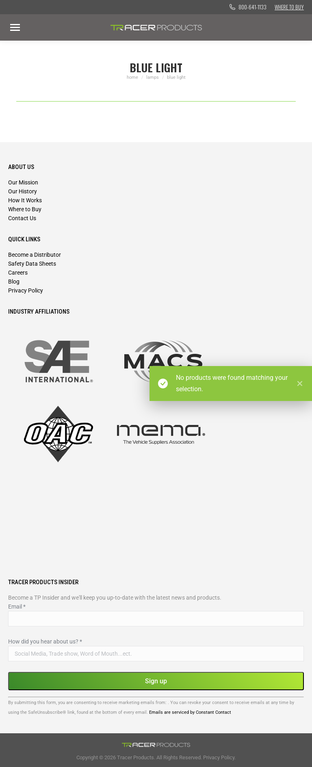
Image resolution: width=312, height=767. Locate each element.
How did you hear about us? (45, 641)
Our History (22, 191)
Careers (18, 272)
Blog (14, 281)
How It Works (25, 200)
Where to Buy (289, 7)
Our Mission (23, 182)
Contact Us (22, 218)
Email (17, 606)
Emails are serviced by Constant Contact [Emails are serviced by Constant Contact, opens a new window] (190, 712)
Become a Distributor (34, 254)
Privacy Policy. (219, 757)
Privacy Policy (25, 290)
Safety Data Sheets (32, 263)
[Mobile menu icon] (15, 27)
